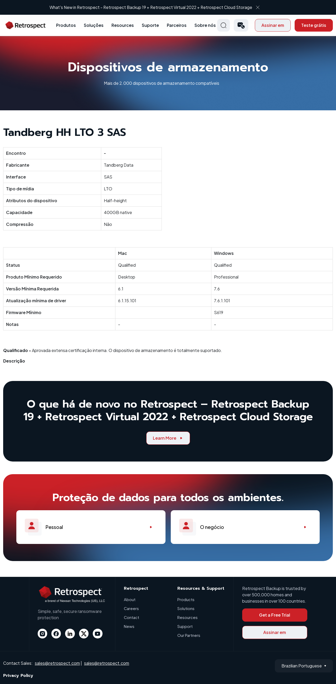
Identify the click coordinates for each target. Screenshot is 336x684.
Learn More (168, 438)
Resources (122, 25)
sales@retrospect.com (57, 663)
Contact (131, 617)
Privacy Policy (18, 675)
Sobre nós (205, 25)
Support (185, 626)
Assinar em (272, 25)
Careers (131, 608)
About (129, 599)
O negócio (245, 527)
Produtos (66, 25)
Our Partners (188, 635)
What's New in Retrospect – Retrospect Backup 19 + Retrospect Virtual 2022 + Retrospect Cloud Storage (163, 7)
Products (185, 599)
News (129, 626)
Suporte (150, 25)
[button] (241, 25)
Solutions (185, 608)
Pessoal (91, 527)
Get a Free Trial (274, 615)
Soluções (94, 25)
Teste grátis (313, 25)
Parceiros (177, 25)
